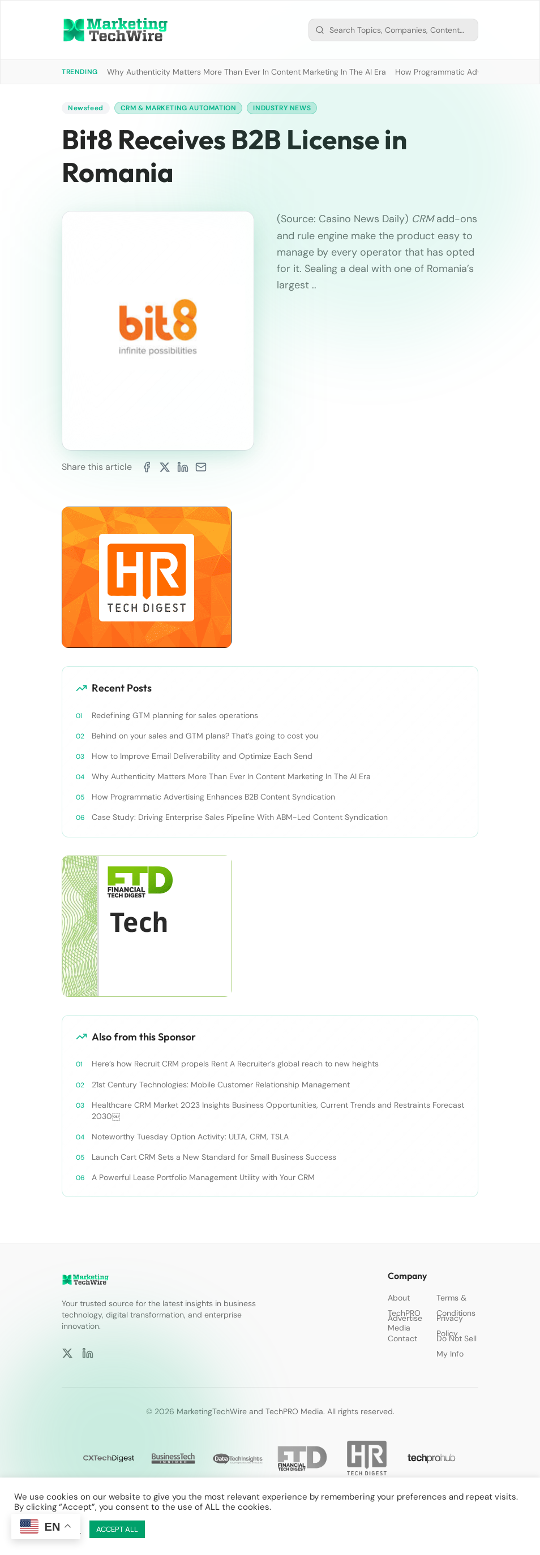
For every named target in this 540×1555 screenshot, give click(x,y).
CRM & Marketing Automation (179, 108)
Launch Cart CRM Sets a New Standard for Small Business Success (214, 1157)
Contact (402, 1338)
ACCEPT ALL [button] (117, 1529)
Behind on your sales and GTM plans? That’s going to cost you (205, 736)
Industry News (282, 108)
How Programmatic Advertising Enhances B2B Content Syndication (213, 797)
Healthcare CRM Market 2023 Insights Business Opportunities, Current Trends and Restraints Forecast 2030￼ (278, 1110)
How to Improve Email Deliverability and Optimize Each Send (202, 756)
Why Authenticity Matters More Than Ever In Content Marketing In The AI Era (246, 72)
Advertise (405, 1318)
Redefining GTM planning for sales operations (175, 715)
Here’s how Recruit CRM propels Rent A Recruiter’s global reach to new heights (235, 1064)
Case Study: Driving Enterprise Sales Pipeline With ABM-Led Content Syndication (240, 817)
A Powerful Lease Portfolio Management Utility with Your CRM (203, 1177)
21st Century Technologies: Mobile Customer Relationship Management (221, 1084)
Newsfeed (86, 108)
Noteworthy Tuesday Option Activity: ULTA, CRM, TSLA (190, 1136)
